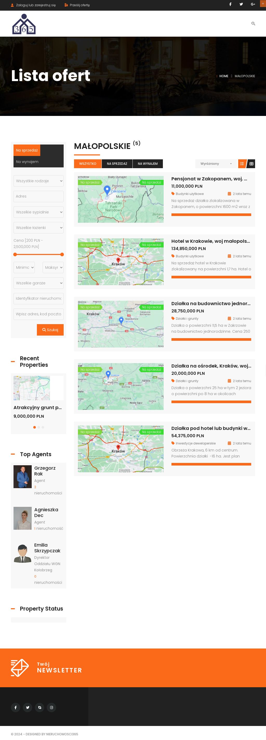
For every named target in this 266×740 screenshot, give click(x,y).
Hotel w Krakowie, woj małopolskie (212, 241)
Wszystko (87, 163)
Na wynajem (148, 163)
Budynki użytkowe (190, 194)
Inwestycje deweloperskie (196, 443)
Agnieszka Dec (46, 512)
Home (224, 76)
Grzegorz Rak (45, 471)
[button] (34, 427)
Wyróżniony (210, 163)
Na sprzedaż (117, 163)
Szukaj (50, 329)
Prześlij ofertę (77, 5)
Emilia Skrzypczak (47, 548)
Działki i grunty (187, 318)
